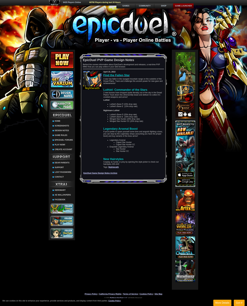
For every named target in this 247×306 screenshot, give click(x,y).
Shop (163, 6)
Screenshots (62, 126)
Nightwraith (113, 167)
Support (59, 167)
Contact (59, 177)
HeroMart (60, 190)
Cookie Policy (114, 301)
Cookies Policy (146, 294)
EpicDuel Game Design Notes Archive (100, 173)
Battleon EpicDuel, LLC (119, 298)
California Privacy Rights (110, 294)
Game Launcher (183, 6)
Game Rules (61, 135)
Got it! (239, 302)
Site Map (158, 294)
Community (145, 6)
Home (57, 121)
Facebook (60, 200)
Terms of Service (130, 294)
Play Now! (60, 145)
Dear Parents (62, 163)
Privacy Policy (91, 294)
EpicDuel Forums (64, 140)
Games (125, 6)
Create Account (63, 149)
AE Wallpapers (63, 195)
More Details (222, 302)
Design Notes (62, 130)
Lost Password (63, 172)
